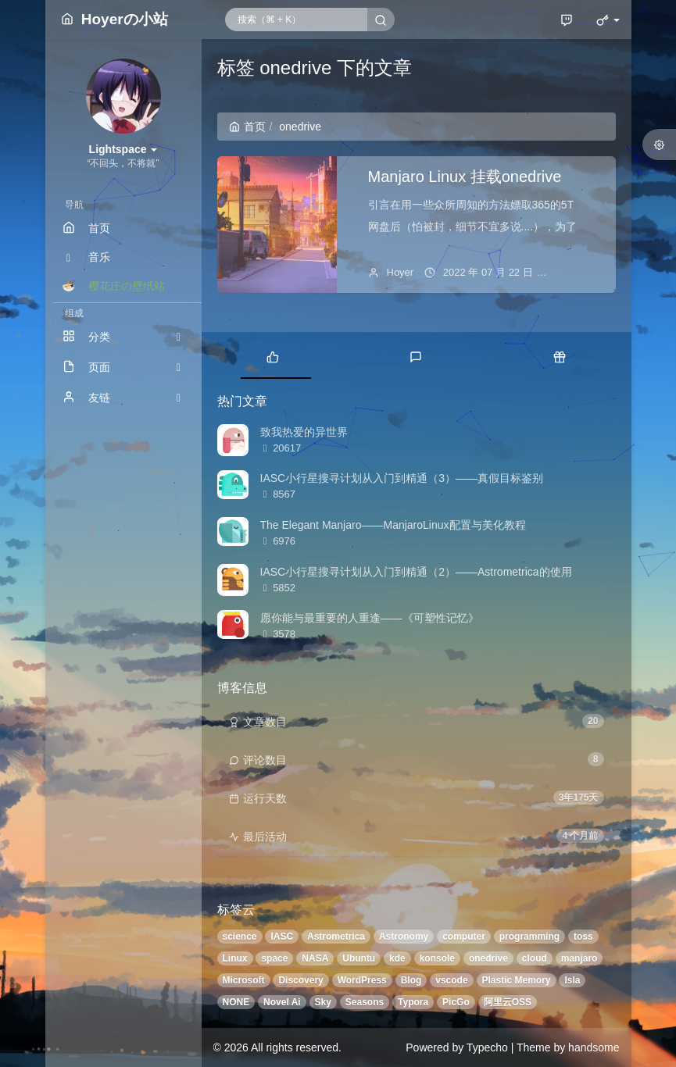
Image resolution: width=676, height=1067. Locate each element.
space (274, 958)
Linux (235, 958)
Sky (323, 1002)
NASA (315, 958)
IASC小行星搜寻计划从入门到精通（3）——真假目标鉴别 (401, 478)
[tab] (273, 355)
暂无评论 (580, 272)
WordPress (362, 980)
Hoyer (400, 272)
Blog (411, 980)
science (240, 936)
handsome (593, 1047)
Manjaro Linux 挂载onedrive (465, 176)
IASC (281, 936)
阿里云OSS (507, 1002)
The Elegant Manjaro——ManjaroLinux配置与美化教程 (393, 525)
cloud (534, 958)
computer (463, 936)
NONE (236, 1002)
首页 (247, 126)
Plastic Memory (516, 980)
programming (529, 936)
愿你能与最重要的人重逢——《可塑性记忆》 (369, 618)
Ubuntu (358, 958)
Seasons (364, 1002)
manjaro (579, 958)
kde (397, 958)
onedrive (488, 958)
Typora (413, 1002)
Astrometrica (336, 936)
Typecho (487, 1047)
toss (583, 936)
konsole (437, 958)
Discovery (300, 980)
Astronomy (403, 936)
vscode (451, 980)
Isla (572, 980)
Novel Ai (282, 1002)
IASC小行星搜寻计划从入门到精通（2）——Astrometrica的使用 (416, 572)
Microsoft (244, 980)
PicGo (456, 1002)
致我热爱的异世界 (304, 432)
